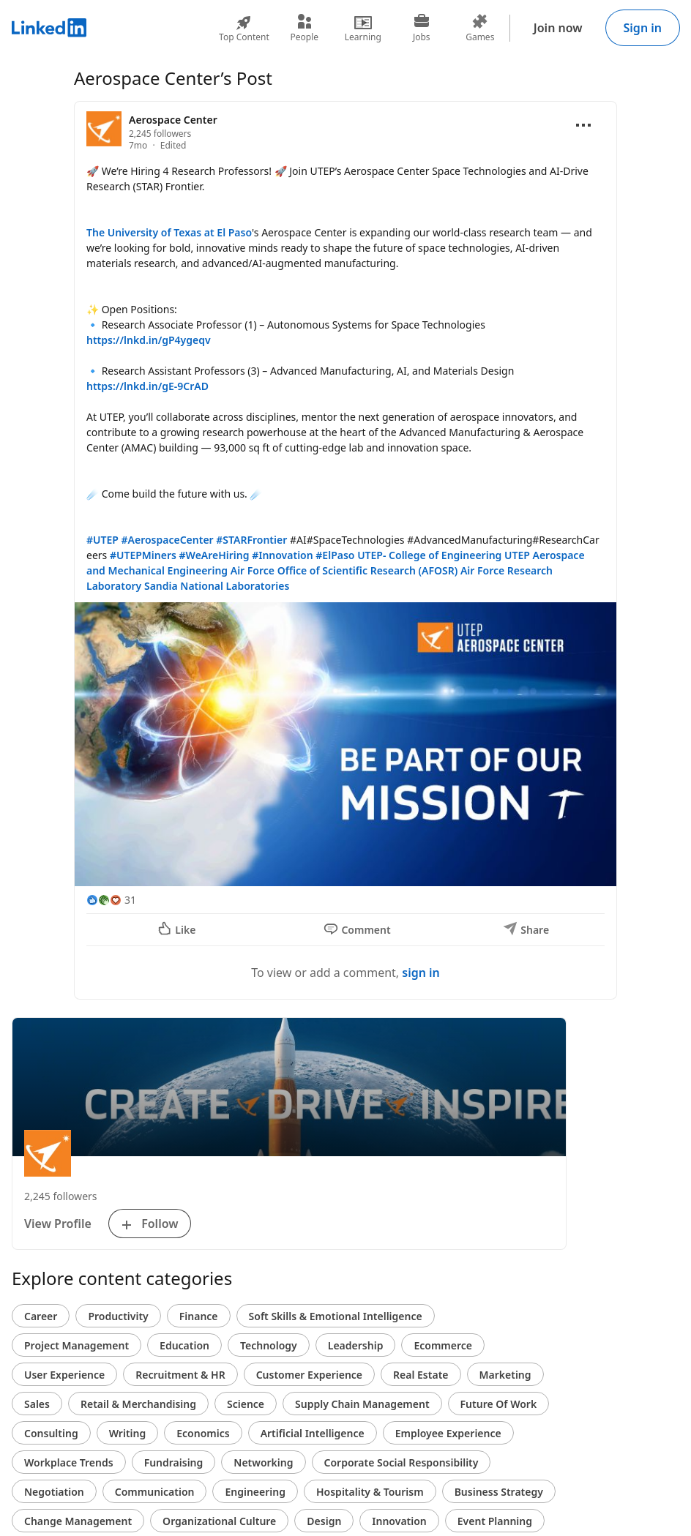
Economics (202, 1433)
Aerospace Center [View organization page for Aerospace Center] (173, 120)
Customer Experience (309, 1375)
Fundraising (173, 1462)
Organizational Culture (219, 1521)
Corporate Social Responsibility (401, 1462)
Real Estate (420, 1375)
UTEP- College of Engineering (429, 555)
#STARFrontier (251, 540)
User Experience (64, 1375)
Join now (558, 28)
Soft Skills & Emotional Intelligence (335, 1316)
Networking (263, 1462)
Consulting (51, 1433)
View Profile (57, 1223)
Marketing (505, 1375)
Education (184, 1345)
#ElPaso (334, 555)
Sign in (643, 28)
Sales (37, 1404)
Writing (127, 1433)
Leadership (356, 1345)
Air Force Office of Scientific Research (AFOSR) (344, 570)
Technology (268, 1345)
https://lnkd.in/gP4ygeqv (148, 340)
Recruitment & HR (180, 1375)
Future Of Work (498, 1404)
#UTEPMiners (143, 555)
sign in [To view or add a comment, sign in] (421, 972)
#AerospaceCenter (168, 540)
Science (245, 1404)
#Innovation (282, 555)
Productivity (118, 1316)
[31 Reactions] (111, 899)
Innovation (399, 1521)
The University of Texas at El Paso (169, 232)
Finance (198, 1316)
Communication (155, 1492)
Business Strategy (499, 1492)
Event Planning (494, 1521)
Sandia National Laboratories (216, 586)
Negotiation (54, 1492)
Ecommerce (443, 1345)
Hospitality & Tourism (370, 1492)
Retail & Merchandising (138, 1404)
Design (324, 1521)
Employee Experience (448, 1433)
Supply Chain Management (362, 1404)
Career (40, 1316)
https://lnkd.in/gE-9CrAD (147, 386)
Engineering (255, 1492)
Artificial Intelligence (313, 1433)
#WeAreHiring (214, 555)
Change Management (78, 1521)
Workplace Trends (68, 1462)
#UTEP (102, 540)
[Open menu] (583, 125)
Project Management (76, 1345)
